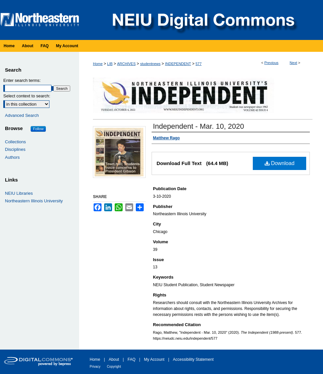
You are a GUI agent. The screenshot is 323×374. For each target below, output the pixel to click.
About (114, 359)
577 (198, 64)
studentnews (150, 64)
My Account (154, 359)
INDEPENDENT (178, 64)
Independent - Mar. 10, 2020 (198, 126)
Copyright (114, 366)
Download (280, 163)
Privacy (95, 366)
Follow (38, 129)
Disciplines (15, 149)
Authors (12, 157)
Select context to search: (26, 95)
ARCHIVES (126, 64)
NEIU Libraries (19, 193)
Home (98, 64)
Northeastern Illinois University (34, 200)
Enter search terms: (22, 80)
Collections (15, 141)
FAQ (131, 359)
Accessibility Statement (193, 359)
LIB (110, 64)
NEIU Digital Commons (202, 20)
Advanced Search (22, 115)
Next (293, 63)
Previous (271, 63)
